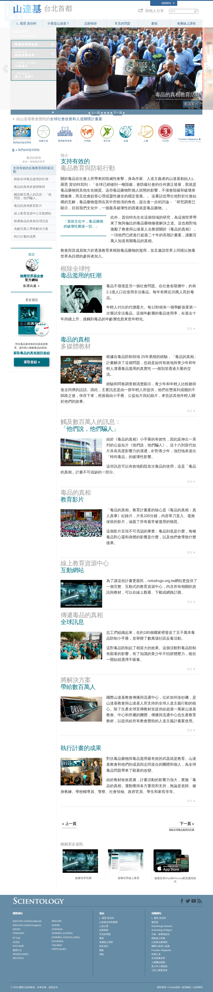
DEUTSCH (18, 958)
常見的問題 (122, 23)
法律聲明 (197, 987)
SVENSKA (57, 929)
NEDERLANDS (20, 954)
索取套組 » (32, 362)
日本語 (16, 942)
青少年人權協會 (159, 966)
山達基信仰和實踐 (108, 922)
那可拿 (107, 133)
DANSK (17, 929)
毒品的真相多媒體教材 (29, 186)
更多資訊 (103, 946)
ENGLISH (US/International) (27, 921)
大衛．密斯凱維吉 (160, 934)
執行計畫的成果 (25, 236)
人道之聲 (103, 926)
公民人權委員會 (159, 970)
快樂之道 (43, 133)
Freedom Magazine (190, 140)
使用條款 (186, 987)
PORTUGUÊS (59, 949)
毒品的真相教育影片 (28, 205)
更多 (189, 328)
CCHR (165, 133)
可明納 (87, 133)
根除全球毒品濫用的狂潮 (31, 179)
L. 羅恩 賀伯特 (27, 23)
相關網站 (168, 3)
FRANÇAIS (18, 933)
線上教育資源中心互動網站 (32, 213)
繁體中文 (17, 950)
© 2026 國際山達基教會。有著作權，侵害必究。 (35, 987)
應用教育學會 (64, 133)
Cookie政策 (174, 987)
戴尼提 (154, 922)
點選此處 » (31, 285)
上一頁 (95, 113)
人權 (146, 133)
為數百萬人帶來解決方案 (31, 228)
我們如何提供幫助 (22, 142)
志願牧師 (90, 23)
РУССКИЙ (18, 946)
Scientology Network (161, 926)
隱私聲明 (161, 987)
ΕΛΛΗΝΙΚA (57, 941)
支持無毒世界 (158, 958)
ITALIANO (57, 945)
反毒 (126, 133)
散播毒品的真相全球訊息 (31, 221)
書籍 (154, 23)
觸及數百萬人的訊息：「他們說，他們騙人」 (32, 196)
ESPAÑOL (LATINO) (62, 933)
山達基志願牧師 (159, 942)
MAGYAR (57, 921)
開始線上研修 (158, 938)
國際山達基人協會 (160, 946)
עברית (16, 937)
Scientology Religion (161, 930)
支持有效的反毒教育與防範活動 (33, 169)
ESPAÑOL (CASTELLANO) (66, 937)
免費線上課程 (186, 23)
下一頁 (117, 113)
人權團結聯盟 (158, 962)
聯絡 (101, 950)
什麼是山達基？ (58, 23)
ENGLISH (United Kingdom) (27, 925)
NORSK (56, 925)
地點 (101, 954)
